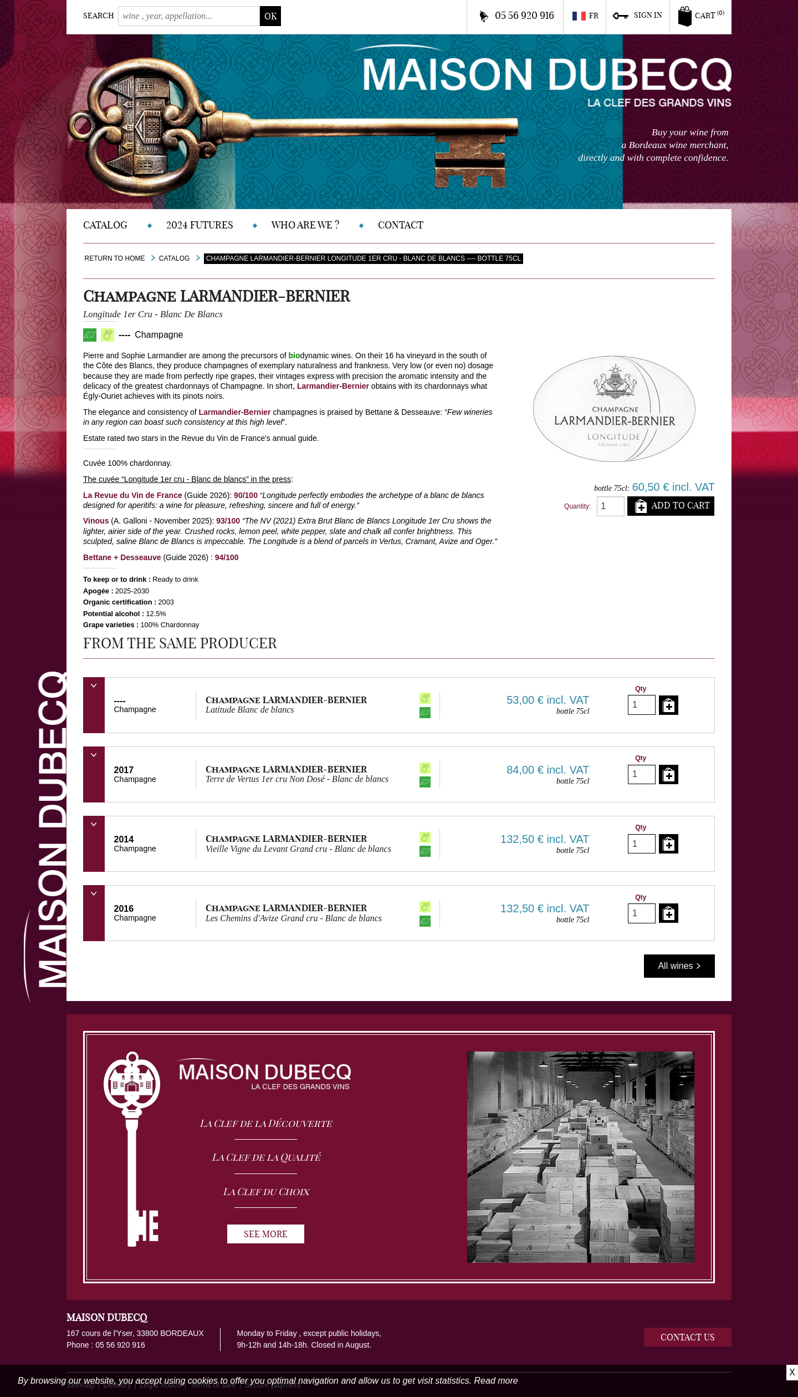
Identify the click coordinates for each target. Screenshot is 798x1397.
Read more (496, 1380)
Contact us (688, 1337)
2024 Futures (199, 225)
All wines (679, 966)
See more (266, 1233)
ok (270, 16)
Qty (640, 689)
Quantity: (577, 506)
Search (98, 16)
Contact (400, 225)
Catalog (105, 225)
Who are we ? (305, 225)
